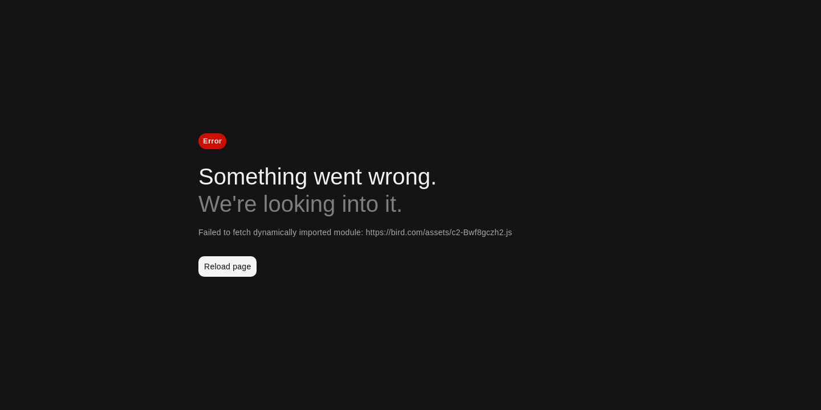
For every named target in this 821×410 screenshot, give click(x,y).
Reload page (227, 266)
